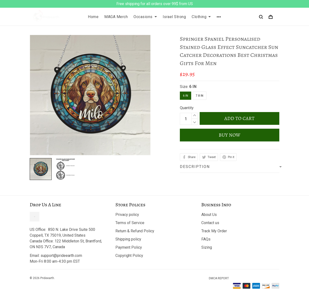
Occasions (145, 16)
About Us (209, 214)
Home (93, 16)
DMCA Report (219, 278)
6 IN (192, 86)
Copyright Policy (129, 255)
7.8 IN (199, 95)
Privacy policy (127, 214)
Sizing (206, 247)
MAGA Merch (116, 16)
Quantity (187, 108)
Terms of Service (129, 222)
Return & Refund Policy (134, 231)
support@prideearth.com (61, 255)
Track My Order (214, 231)
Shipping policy (128, 239)
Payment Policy (128, 247)
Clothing (201, 16)
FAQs (206, 239)
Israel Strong (174, 16)
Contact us (210, 222)
